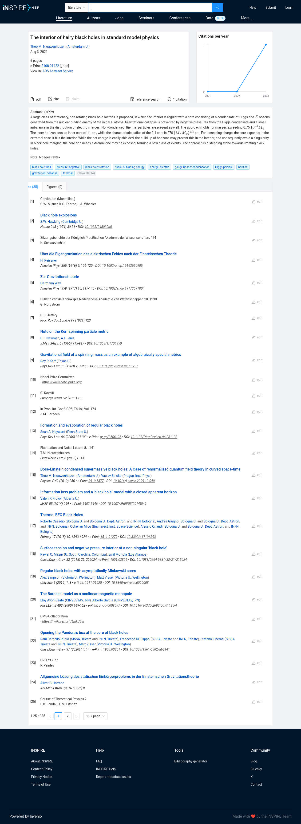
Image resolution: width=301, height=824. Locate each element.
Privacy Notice (41, 777)
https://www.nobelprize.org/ (62, 382)
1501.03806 (118, 559)
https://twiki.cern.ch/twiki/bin (63, 621)
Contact (256, 784)
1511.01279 (108, 537)
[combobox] (150, 7)
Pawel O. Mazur (51, 554)
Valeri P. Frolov (51, 498)
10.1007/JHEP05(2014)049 (126, 504)
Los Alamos (138, 554)
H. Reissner (48, 260)
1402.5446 (90, 504)
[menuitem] (253, 7)
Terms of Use (41, 784)
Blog (253, 761)
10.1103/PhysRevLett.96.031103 (154, 437)
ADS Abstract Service (58, 71)
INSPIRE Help (105, 769)
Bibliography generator (190, 761)
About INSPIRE (42, 761)
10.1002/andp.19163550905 (122, 265)
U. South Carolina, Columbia (85, 554)
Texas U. (64, 361)
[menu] (262, 7)
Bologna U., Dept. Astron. (108, 521)
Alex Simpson (50, 577)
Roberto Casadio (52, 521)
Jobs (119, 18)
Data (209, 18)
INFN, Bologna (143, 521)
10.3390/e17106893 (141, 537)
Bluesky (256, 769)
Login (289, 7)
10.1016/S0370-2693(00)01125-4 (153, 605)
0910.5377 (96, 481)
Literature (64, 18)
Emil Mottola (117, 554)
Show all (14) (86, 173)
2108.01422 (50, 66)
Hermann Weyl (51, 283)
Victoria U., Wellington (78, 577)
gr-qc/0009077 (109, 605)
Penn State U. (77, 432)
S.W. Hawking (50, 222)
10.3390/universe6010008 (130, 583)
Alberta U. (71, 498)
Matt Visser (105, 577)
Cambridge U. (72, 222)
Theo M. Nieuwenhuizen (47, 46)
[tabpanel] (150, 458)
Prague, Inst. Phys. (136, 476)
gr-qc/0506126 (110, 437)
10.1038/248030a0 (98, 227)
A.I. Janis (68, 338)
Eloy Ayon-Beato (52, 600)
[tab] (43, 186)
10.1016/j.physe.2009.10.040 (134, 481)
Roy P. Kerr (48, 361)
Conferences (179, 18)
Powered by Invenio (25, 816)
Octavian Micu (80, 526)
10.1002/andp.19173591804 (124, 288)
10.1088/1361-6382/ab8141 (150, 649)
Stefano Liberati (212, 639)
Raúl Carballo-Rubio (54, 639)
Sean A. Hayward (52, 432)
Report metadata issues (113, 777)
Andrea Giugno (167, 521)
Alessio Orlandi (152, 526)
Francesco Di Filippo (135, 639)
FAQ (99, 761)
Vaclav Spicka (111, 476)
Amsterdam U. (77, 46)
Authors (93, 18)
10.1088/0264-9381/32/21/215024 (162, 559)
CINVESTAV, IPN (78, 600)
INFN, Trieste (108, 639)
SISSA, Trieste (81, 639)
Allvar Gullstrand (52, 683)
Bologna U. (75, 521)
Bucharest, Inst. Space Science (115, 526)
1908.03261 (111, 649)
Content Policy (41, 769)
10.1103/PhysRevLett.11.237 (117, 366)
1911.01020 (93, 583)
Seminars (146, 18)
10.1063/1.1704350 (108, 343)
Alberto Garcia (102, 600)
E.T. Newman (49, 338)
